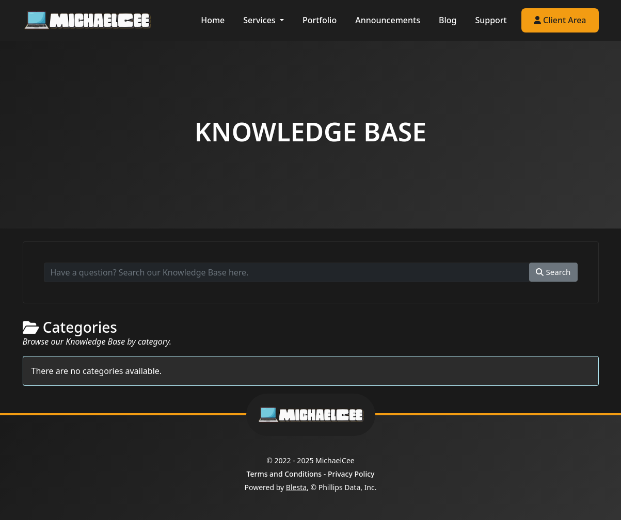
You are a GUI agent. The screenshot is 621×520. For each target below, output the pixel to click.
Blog (447, 20)
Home (213, 20)
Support (490, 20)
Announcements (387, 20)
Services (260, 20)
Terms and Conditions (284, 474)
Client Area (560, 20)
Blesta (296, 487)
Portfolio (319, 20)
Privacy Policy (351, 474)
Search (553, 272)
